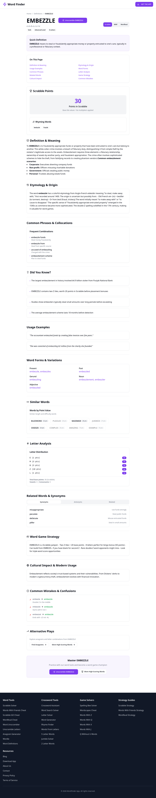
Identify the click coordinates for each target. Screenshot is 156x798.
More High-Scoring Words (63, 645)
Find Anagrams (39, 645)
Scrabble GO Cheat (11, 715)
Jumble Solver (47, 739)
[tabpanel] (78, 516)
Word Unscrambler (11, 724)
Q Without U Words (88, 734)
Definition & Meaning (38, 65)
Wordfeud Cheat (10, 719)
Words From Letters (50, 729)
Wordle (6, 739)
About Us (7, 766)
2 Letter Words (47, 743)
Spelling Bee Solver (88, 705)
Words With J (85, 729)
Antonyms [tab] (78, 502)
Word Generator (48, 719)
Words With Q (86, 719)
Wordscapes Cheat (88, 710)
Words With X (86, 724)
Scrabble (108, 24)
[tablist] (78, 502)
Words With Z (86, 715)
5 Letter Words (47, 734)
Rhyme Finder (47, 724)
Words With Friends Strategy (131, 710)
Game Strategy (84, 75)
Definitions (38, 13)
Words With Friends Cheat (14, 710)
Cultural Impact (36, 78)
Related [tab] (112, 502)
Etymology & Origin (86, 65)
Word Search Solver (50, 710)
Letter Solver (47, 715)
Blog (5, 756)
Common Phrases (36, 72)
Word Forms (83, 68)
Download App (9, 761)
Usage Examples (36, 68)
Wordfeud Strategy (126, 715)
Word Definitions (10, 743)
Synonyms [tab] (44, 502)
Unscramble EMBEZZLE (72, 20)
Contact (6, 770)
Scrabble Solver (10, 705)
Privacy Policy (9, 775)
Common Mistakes (85, 78)
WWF (115, 24)
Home (29, 13)
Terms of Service (10, 780)
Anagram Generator (12, 734)
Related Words (35, 75)
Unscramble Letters (11, 729)
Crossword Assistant (50, 705)
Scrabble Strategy (126, 705)
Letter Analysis (84, 72)
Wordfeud (124, 24)
